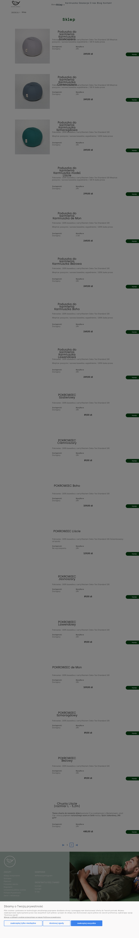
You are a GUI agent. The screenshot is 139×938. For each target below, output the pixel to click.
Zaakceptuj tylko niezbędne (23, 923)
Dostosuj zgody (56, 923)
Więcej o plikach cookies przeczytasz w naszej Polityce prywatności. (32, 917)
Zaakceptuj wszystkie (86, 923)
